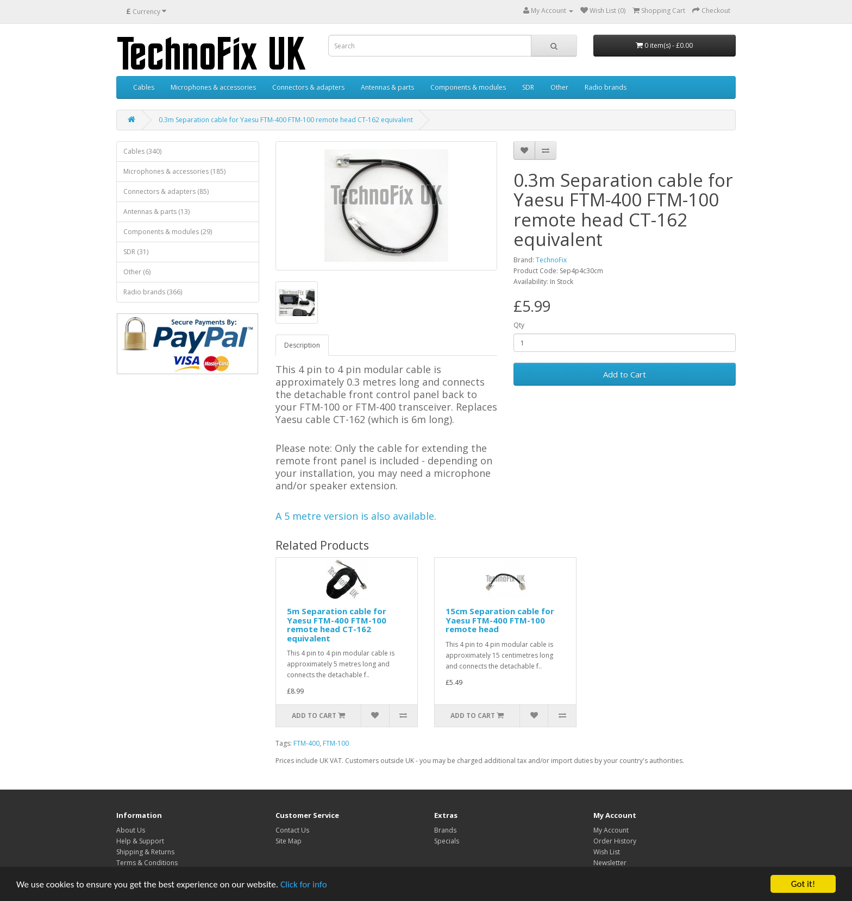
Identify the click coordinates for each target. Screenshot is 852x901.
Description (302, 345)
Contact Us (292, 830)
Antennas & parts (387, 87)
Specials (446, 841)
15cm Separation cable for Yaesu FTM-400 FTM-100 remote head (500, 620)
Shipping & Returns (145, 851)
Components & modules (468, 87)
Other (559, 87)
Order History (614, 841)
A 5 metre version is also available (354, 515)
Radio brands (606, 87)
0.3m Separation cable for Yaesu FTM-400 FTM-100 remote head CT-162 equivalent (286, 119)
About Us (130, 830)
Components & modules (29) (167, 231)
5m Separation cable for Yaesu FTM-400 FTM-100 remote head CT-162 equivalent (336, 625)
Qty (518, 325)
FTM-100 (336, 743)
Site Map (288, 841)
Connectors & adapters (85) (166, 191)
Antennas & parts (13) (156, 211)
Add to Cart (624, 374)
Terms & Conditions (147, 862)
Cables (143, 87)
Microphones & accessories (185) (174, 171)
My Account (611, 830)
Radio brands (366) (152, 292)
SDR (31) (135, 251)
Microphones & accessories (213, 87)
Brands (445, 830)
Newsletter (610, 862)
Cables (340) (142, 151)
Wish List (606, 851)
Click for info (303, 884)
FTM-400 (306, 743)
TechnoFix (551, 259)
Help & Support (140, 841)
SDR (528, 87)
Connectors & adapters (308, 87)
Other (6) (137, 271)
